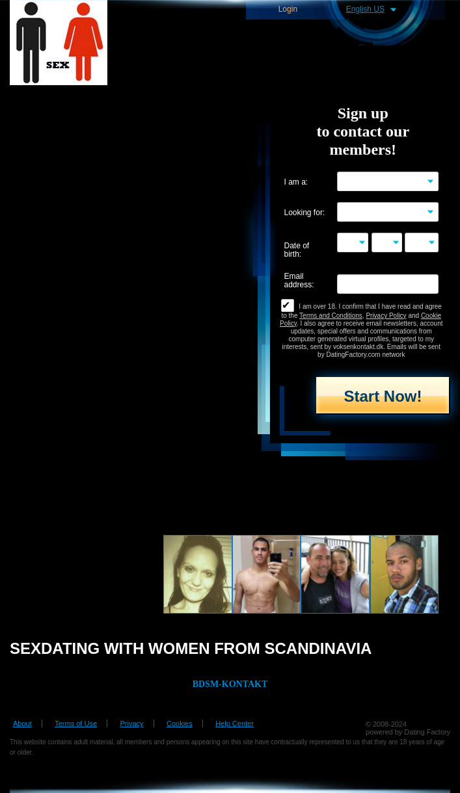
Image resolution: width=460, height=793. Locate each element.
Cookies (180, 723)
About (22, 723)
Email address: (299, 280)
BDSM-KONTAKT (230, 684)
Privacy (131, 723)
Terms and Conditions (330, 315)
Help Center (234, 723)
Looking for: (304, 213)
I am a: (296, 182)
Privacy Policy (386, 315)
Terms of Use (76, 723)
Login (287, 9)
